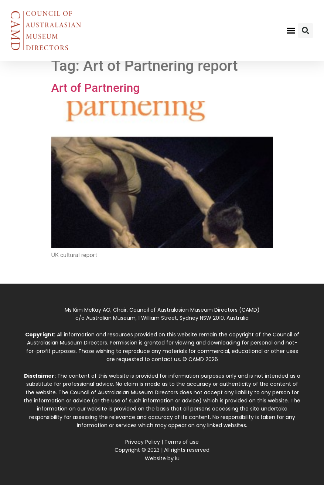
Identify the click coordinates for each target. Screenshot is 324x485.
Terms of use (181, 442)
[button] (291, 31)
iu (177, 458)
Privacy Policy (142, 442)
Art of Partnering (95, 88)
